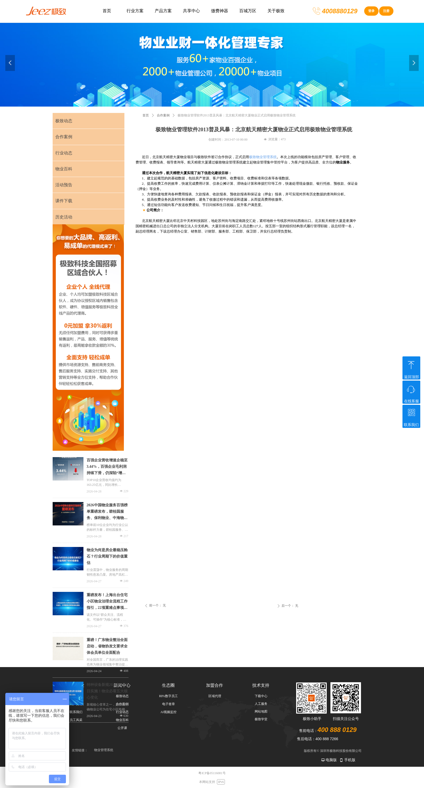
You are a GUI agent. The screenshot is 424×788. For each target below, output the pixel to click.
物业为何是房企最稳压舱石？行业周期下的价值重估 (107, 556)
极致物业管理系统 (263, 157)
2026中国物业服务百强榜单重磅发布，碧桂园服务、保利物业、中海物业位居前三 (107, 512)
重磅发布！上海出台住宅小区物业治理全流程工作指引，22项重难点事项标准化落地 (107, 602)
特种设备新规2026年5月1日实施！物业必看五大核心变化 (107, 691)
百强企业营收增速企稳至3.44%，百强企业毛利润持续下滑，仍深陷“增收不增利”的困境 (107, 467)
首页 (145, 115)
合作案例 (163, 115)
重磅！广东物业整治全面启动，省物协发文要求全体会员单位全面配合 (107, 646)
